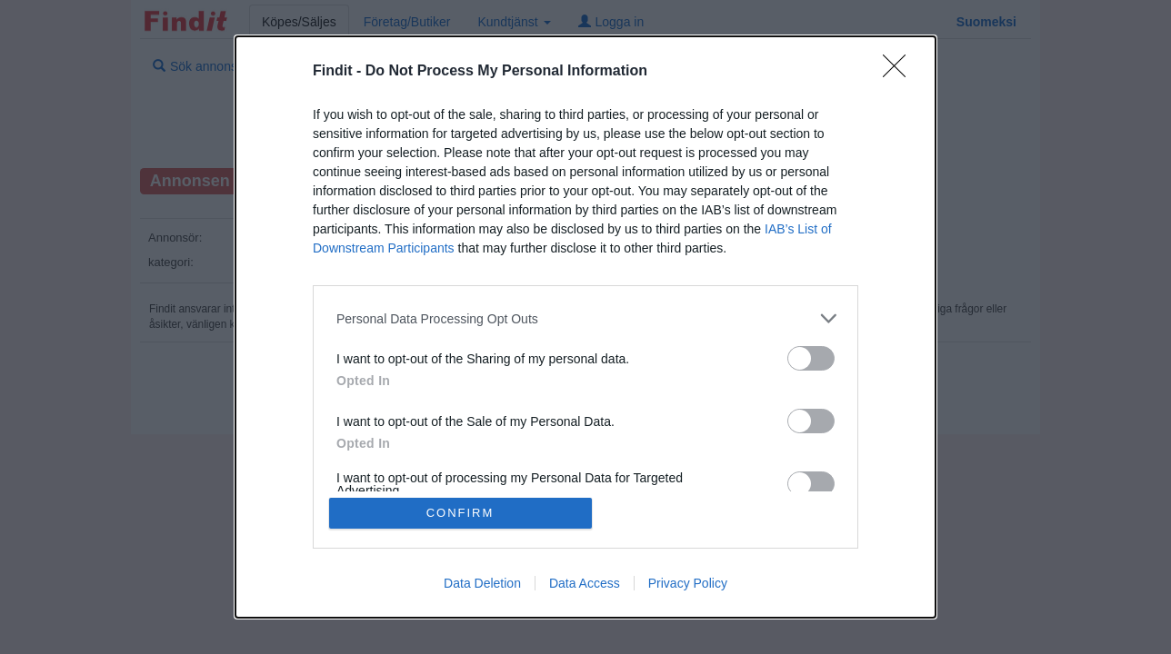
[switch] (811, 358)
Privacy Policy (687, 583)
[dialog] (585, 327)
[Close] (900, 71)
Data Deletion (482, 583)
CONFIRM (460, 513)
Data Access (584, 583)
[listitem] (585, 318)
